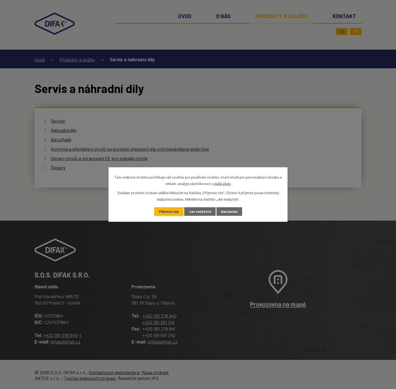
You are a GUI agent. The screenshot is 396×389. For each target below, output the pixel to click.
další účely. (222, 183)
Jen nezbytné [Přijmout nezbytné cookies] (200, 211)
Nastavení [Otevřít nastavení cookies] (230, 211)
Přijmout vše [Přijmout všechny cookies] (167, 211)
